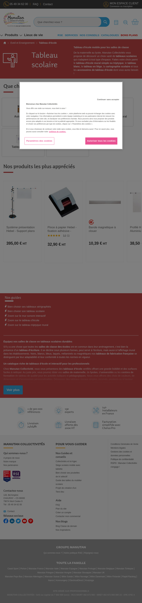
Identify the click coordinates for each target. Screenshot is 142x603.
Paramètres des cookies (39, 141)
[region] (71, 115)
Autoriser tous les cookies (101, 141)
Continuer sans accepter (108, 99)
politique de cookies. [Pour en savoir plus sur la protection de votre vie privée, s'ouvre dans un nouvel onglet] (57, 132)
